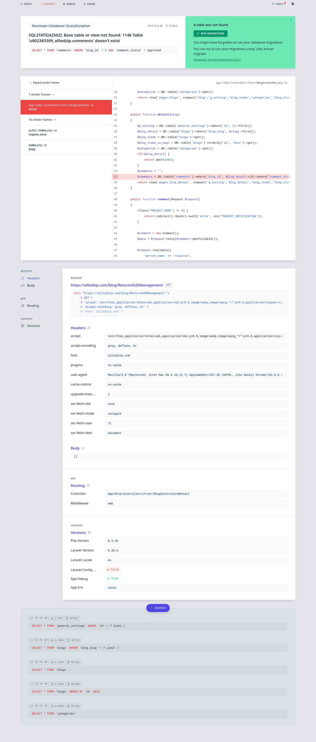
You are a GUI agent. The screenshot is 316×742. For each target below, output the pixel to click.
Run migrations (210, 33)
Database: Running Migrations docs (217, 60)
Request (26, 271)
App (23, 298)
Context (27, 319)
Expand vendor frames (44, 82)
